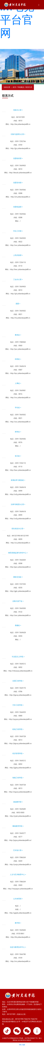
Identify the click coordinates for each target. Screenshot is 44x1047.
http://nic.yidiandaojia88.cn (20, 961)
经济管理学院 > (18, 753)
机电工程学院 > (18, 729)
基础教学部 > (18, 802)
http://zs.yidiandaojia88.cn (20, 543)
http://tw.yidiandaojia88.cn (20, 318)
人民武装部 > (18, 255)
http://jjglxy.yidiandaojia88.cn (20, 768)
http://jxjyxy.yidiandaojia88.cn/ (20, 840)
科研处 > (18, 359)
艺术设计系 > (18, 850)
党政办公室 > (18, 110)
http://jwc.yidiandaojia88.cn (20, 349)
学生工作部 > (18, 231)
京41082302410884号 (24, 1040)
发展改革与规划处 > (18, 480)
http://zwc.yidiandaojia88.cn (20, 615)
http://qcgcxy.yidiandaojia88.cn (20, 719)
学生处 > (18, 407)
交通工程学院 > (18, 681)
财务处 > (18, 432)
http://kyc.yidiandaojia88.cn (20, 373)
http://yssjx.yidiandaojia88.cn (20, 864)
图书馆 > (18, 923)
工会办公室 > (18, 279)
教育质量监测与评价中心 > (18, 553)
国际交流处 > (18, 577)
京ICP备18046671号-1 (32, 1038)
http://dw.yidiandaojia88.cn (20, 124)
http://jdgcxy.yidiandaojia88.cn (20, 743)
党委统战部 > (18, 207)
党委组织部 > (18, 158)
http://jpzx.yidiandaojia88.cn (20, 567)
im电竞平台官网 (17, 19)
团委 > (18, 304)
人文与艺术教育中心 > (18, 874)
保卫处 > (18, 456)
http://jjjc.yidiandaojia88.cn (20, 148)
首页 (14, 87)
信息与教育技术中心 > (18, 947)
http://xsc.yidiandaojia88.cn (20, 245)
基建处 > (18, 625)
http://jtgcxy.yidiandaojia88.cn (20, 695)
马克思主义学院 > (18, 657)
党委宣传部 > (18, 183)
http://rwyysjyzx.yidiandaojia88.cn (20, 889)
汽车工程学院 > (18, 705)
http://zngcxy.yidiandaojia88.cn (20, 792)
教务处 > (18, 335)
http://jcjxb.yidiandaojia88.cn (20, 816)
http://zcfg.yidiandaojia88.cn (20, 494)
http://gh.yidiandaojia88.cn (20, 294)
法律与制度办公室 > (18, 504)
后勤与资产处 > (18, 601)
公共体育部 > (18, 899)
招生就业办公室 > (18, 528)
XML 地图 (22, 1045)
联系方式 (29, 87)
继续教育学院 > (18, 826)
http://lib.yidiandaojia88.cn (20, 937)
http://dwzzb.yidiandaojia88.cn (20, 173)
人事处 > (18, 383)
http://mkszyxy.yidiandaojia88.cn (20, 671)
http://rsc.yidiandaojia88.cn (20, 397)
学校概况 (20, 87)
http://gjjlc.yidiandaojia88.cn (20, 591)
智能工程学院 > (18, 778)
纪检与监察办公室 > (18, 134)
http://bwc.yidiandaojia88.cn (20, 269)
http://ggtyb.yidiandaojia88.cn (20, 913)
